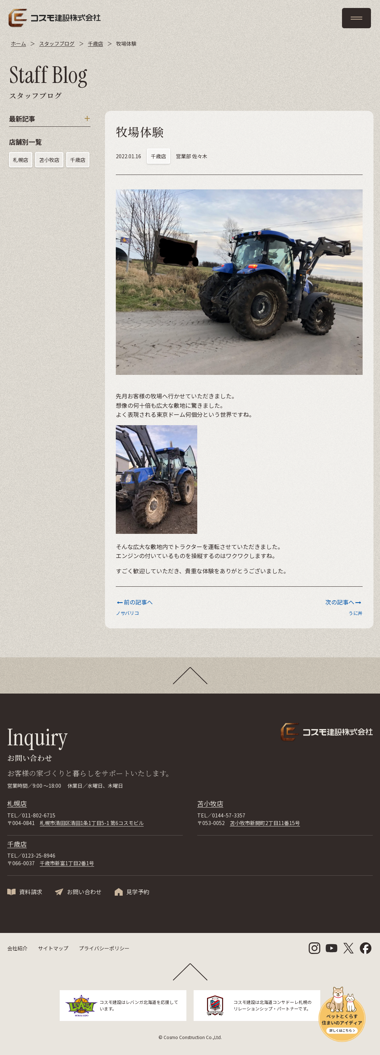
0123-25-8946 (38, 855)
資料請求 (30, 891)
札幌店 (20, 159)
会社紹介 (17, 948)
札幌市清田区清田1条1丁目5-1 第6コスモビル (92, 822)
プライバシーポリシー (104, 948)
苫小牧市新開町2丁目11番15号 (265, 822)
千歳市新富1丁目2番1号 (67, 863)
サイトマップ (53, 948)
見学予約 (137, 891)
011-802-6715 (38, 815)
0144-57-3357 (228, 815)
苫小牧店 (49, 159)
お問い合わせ (84, 891)
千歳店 (77, 159)
